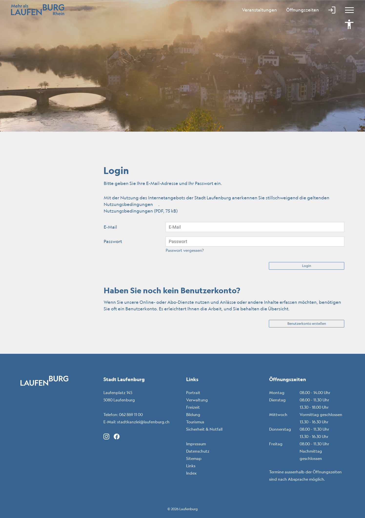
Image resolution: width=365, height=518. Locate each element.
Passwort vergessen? (185, 250)
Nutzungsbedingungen (131, 204)
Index (191, 473)
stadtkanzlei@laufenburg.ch (143, 421)
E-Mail (110, 227)
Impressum (196, 443)
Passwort (113, 241)
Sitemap (194, 458)
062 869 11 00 (131, 414)
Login (306, 266)
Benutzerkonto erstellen (306, 323)
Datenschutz (197, 451)
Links (190, 465)
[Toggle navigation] (347, 9)
